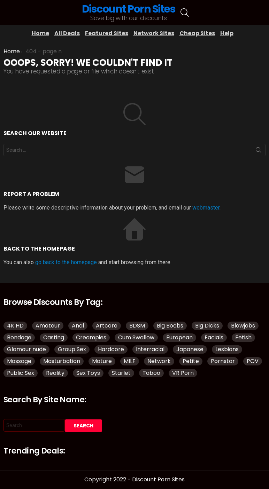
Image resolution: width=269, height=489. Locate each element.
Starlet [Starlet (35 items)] (121, 373)
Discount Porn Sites (129, 9)
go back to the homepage (66, 262)
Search (259, 151)
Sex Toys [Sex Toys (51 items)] (88, 373)
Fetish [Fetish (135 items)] (243, 337)
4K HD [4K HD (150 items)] (15, 326)
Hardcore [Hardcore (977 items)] (111, 349)
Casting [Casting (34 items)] (53, 337)
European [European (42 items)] (179, 337)
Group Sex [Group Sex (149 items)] (72, 349)
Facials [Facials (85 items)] (214, 337)
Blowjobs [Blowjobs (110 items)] (243, 326)
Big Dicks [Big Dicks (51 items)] (207, 326)
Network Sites (153, 33)
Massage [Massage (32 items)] (19, 361)
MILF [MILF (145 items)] (130, 361)
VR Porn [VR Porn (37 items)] (183, 373)
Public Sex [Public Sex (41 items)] (20, 373)
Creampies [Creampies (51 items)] (91, 337)
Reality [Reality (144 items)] (55, 373)
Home (40, 33)
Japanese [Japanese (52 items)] (189, 349)
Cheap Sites (197, 33)
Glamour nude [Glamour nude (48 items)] (26, 349)
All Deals (67, 33)
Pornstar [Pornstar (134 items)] (223, 361)
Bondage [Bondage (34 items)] (19, 337)
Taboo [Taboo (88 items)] (151, 373)
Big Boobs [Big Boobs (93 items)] (170, 326)
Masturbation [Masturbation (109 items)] (61, 361)
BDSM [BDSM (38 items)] (137, 326)
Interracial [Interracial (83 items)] (150, 349)
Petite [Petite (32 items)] (191, 361)
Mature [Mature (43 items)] (102, 361)
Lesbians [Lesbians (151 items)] (227, 349)
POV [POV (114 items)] (253, 361)
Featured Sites (106, 33)
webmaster (206, 207)
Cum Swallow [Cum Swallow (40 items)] (136, 337)
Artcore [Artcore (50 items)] (106, 326)
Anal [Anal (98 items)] (78, 326)
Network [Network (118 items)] (159, 361)
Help (226, 33)
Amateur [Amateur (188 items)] (48, 326)
